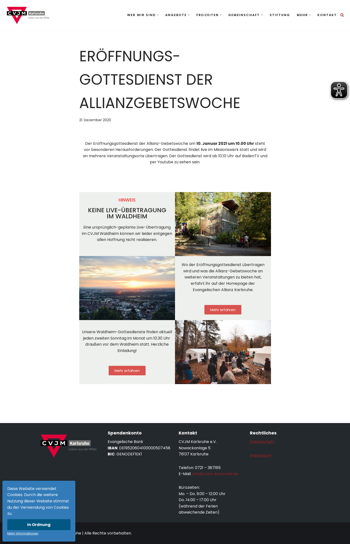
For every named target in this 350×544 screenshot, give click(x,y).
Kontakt (327, 15)
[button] (158, 15)
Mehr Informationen (22, 533)
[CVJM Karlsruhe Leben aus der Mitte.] (28, 15)
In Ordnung (39, 524)
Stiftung (280, 15)
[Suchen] (342, 15)
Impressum (260, 455)
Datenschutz (262, 441)
